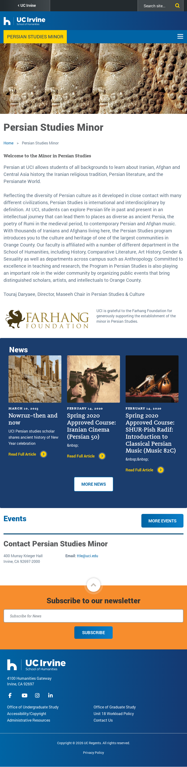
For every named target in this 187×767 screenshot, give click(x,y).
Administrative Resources (28, 720)
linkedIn (51, 695)
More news (93, 484)
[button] (93, 585)
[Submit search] (176, 4)
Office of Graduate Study (115, 706)
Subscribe (93, 632)
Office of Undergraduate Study (33, 706)
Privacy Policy (93, 752)
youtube (25, 695)
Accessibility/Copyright (26, 713)
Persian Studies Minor (35, 36)
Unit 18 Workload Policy (114, 713)
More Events (162, 521)
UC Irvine (28, 5)
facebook (11, 695)
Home (8, 142)
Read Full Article (22, 454)
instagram (38, 695)
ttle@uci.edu (87, 555)
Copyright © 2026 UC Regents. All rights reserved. (93, 743)
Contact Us (103, 720)
